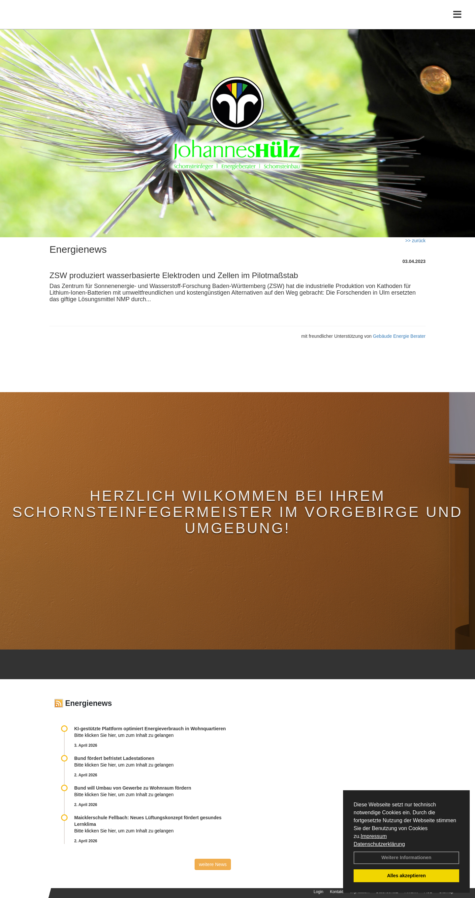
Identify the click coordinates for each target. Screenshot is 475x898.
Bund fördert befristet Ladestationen (114, 758)
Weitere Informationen (406, 857)
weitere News (213, 864)
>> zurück (415, 240)
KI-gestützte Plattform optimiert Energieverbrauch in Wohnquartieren (150, 728)
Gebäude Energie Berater (399, 336)
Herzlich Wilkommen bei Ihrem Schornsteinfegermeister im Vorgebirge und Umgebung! (237, 512)
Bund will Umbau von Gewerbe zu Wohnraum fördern (132, 788)
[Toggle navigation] (457, 19)
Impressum (374, 836)
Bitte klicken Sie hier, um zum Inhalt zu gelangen (124, 735)
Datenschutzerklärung (379, 844)
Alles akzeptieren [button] (406, 875)
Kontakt (336, 891)
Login (318, 891)
